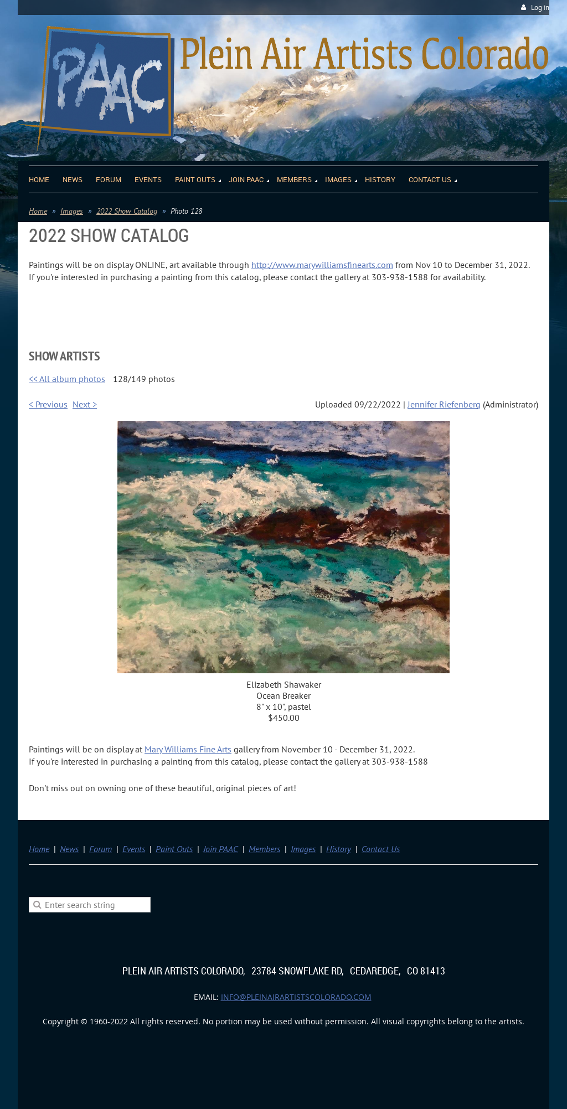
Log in (540, 7)
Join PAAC (220, 848)
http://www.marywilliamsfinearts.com (322, 264)
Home (38, 211)
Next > (85, 404)
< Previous (48, 404)
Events (133, 848)
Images (71, 211)
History (338, 848)
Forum (100, 848)
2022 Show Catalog (126, 211)
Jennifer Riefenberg (444, 404)
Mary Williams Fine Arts (188, 749)
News (69, 848)
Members (264, 848)
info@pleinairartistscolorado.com (296, 997)
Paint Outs (174, 848)
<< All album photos (67, 378)
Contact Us (381, 848)
